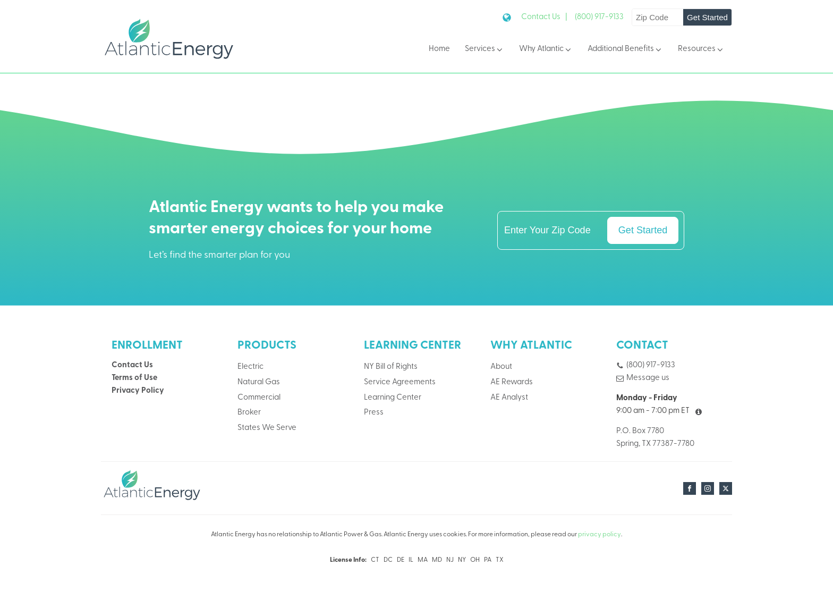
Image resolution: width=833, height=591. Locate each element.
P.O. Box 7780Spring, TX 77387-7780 (655, 437)
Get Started (707, 17)
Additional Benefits (625, 49)
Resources (701, 49)
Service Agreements (400, 382)
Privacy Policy (138, 391)
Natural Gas (258, 382)
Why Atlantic (546, 49)
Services (484, 49)
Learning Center (392, 398)
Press (374, 413)
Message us (647, 378)
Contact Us (132, 365)
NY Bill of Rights (391, 367)
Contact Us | (544, 17)
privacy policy (599, 534)
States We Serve (266, 428)
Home (439, 49)
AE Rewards (511, 382)
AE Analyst (509, 398)
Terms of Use (134, 378)
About (501, 367)
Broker (249, 413)
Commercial (258, 398)
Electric (250, 367)
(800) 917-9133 (599, 17)
